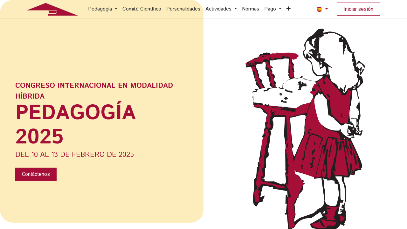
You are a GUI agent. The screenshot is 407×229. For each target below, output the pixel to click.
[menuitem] (103, 9)
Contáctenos (36, 174)
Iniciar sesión (358, 9)
